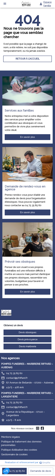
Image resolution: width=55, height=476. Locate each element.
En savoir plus (27, 137)
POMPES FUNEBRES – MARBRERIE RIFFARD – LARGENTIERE (27, 395)
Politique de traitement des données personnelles (21, 443)
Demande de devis (40, 471)
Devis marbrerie (27, 346)
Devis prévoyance (28, 339)
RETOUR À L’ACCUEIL (28, 58)
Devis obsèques (27, 332)
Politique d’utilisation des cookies (19, 449)
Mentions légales (10, 437)
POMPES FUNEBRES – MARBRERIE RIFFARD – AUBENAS (27, 366)
